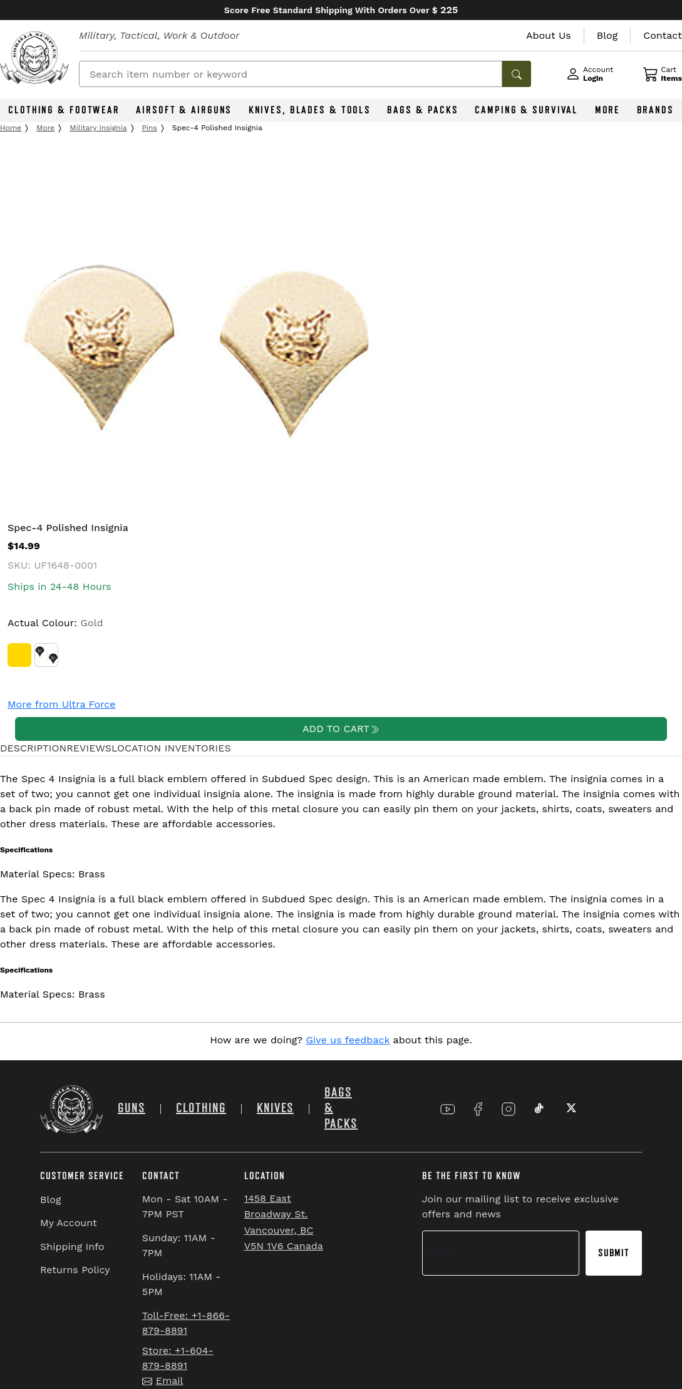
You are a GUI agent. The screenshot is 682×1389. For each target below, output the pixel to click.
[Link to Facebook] (477, 1109)
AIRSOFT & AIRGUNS (184, 110)
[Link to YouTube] (447, 1109)
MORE (608, 110)
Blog (50, 1200)
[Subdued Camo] (46, 655)
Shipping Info (72, 1246)
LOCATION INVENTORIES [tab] (171, 748)
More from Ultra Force (62, 704)
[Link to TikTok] (539, 1109)
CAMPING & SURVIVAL (526, 110)
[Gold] (19, 655)
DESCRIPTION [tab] (33, 748)
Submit (613, 1253)
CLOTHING (201, 1108)
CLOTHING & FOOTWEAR (64, 110)
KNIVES (275, 1108)
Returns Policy (75, 1270)
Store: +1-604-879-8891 (178, 1358)
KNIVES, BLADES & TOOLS (310, 110)
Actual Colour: (55, 623)
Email (162, 1380)
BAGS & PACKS (422, 110)
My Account (68, 1223)
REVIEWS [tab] (88, 748)
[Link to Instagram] (508, 1109)
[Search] (290, 74)
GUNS (131, 1108)
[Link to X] (569, 1109)
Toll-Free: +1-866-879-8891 (186, 1322)
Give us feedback (348, 1040)
